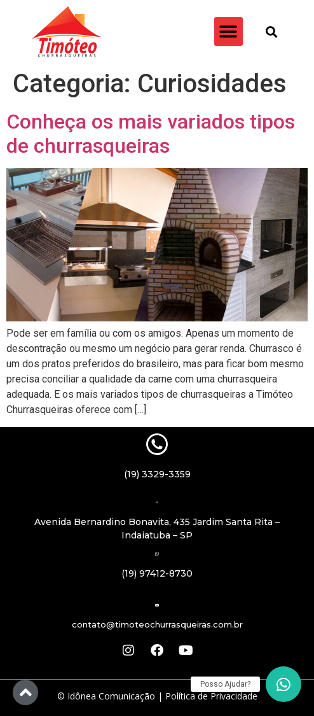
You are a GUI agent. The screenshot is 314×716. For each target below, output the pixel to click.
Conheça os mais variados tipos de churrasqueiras (150, 133)
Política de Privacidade (211, 696)
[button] (228, 31)
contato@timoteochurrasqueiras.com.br (157, 624)
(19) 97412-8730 (157, 573)
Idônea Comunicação (111, 696)
